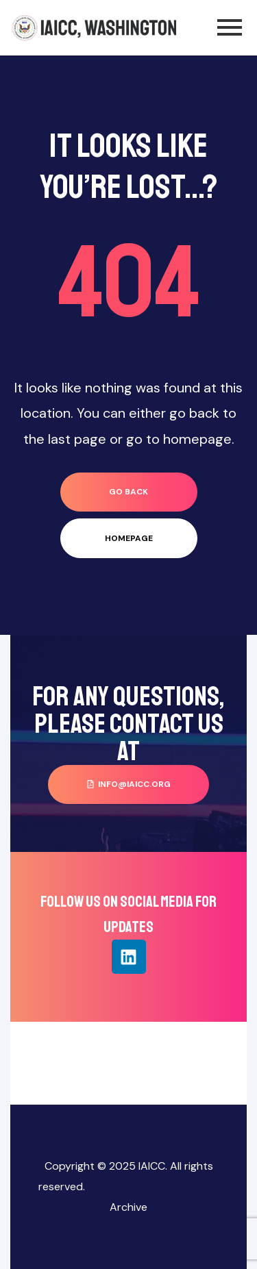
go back (128, 491)
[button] (128, 784)
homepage (129, 538)
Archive (128, 1207)
